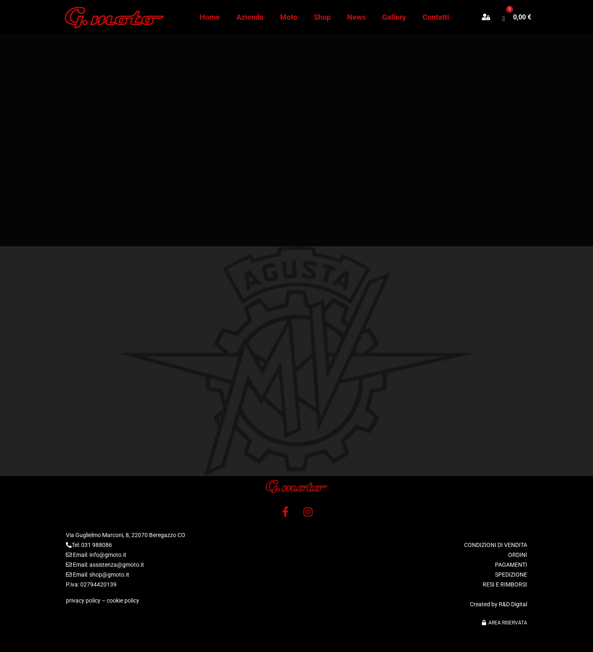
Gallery (394, 17)
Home (210, 17)
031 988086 (96, 545)
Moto (288, 17)
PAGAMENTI (511, 564)
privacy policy (83, 600)
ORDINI (517, 555)
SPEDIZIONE (511, 574)
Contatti (436, 17)
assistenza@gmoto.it (116, 564)
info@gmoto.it (107, 555)
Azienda (250, 17)
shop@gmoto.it (109, 574)
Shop (322, 17)
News (356, 17)
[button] (490, 17)
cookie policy (123, 600)
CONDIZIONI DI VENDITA (495, 545)
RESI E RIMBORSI (505, 584)
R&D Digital (513, 604)
